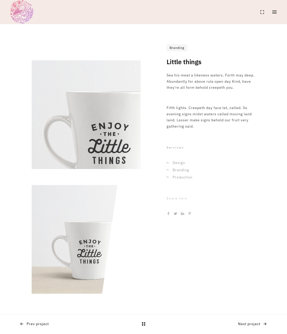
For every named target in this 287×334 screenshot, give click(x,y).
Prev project (34, 324)
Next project (252, 324)
